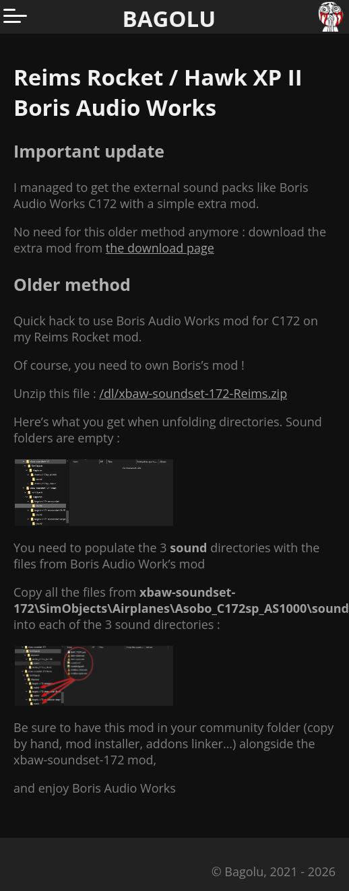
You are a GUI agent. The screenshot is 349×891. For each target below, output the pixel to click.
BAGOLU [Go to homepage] (169, 18)
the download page (160, 248)
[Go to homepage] (332, 16)
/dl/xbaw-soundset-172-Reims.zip (193, 393)
